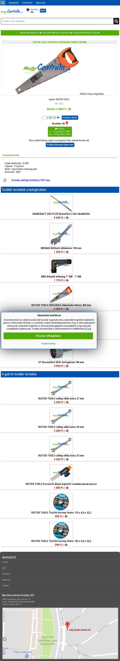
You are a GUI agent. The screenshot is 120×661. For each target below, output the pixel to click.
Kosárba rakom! (70, 117)
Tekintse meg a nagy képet (92, 94)
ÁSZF (4, 568)
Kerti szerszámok (62, 32)
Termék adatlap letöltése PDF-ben (30, 180)
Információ (27, 2)
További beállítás (48, 343)
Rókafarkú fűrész (90, 32)
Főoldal (5, 562)
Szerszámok (47, 32)
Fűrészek (76, 32)
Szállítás (5, 586)
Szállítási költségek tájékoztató (60, 145)
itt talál (88, 328)
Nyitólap (23, 32)
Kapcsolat (40, 2)
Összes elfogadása (48, 335)
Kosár (42, 10)
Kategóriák (13, 2)
